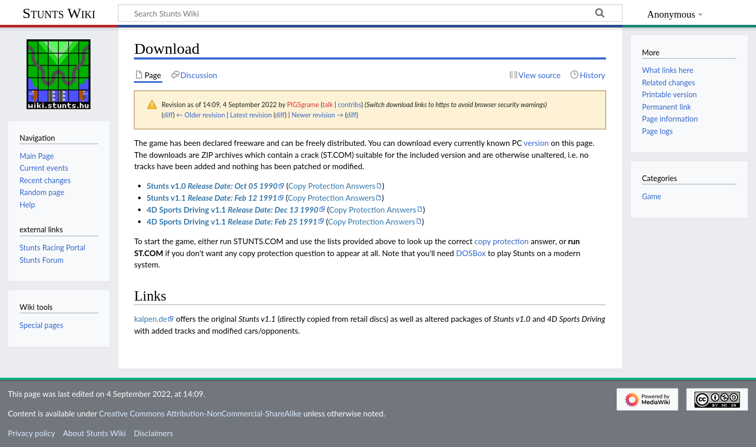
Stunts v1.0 (212, 185)
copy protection (502, 241)
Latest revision (251, 115)
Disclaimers (153, 433)
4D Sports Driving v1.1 (233, 209)
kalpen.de (150, 318)
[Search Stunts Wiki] (370, 13)
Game (651, 196)
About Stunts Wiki (94, 433)
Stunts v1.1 (212, 197)
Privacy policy (31, 433)
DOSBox (471, 253)
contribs (349, 104)
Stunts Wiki (59, 13)
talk (327, 104)
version (536, 142)
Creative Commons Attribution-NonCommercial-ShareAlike (200, 413)
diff (168, 115)
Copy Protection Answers (331, 185)
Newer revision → (317, 115)
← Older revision (200, 115)
